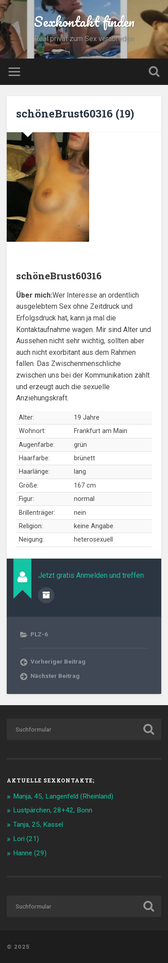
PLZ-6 (39, 634)
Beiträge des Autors (46, 595)
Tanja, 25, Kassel (38, 824)
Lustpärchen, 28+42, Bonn (52, 810)
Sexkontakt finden (84, 22)
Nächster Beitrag (55, 675)
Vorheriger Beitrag (58, 661)
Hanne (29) (30, 853)
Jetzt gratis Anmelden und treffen (91, 575)
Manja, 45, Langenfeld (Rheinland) (63, 796)
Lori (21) (26, 839)
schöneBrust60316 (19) (75, 113)
